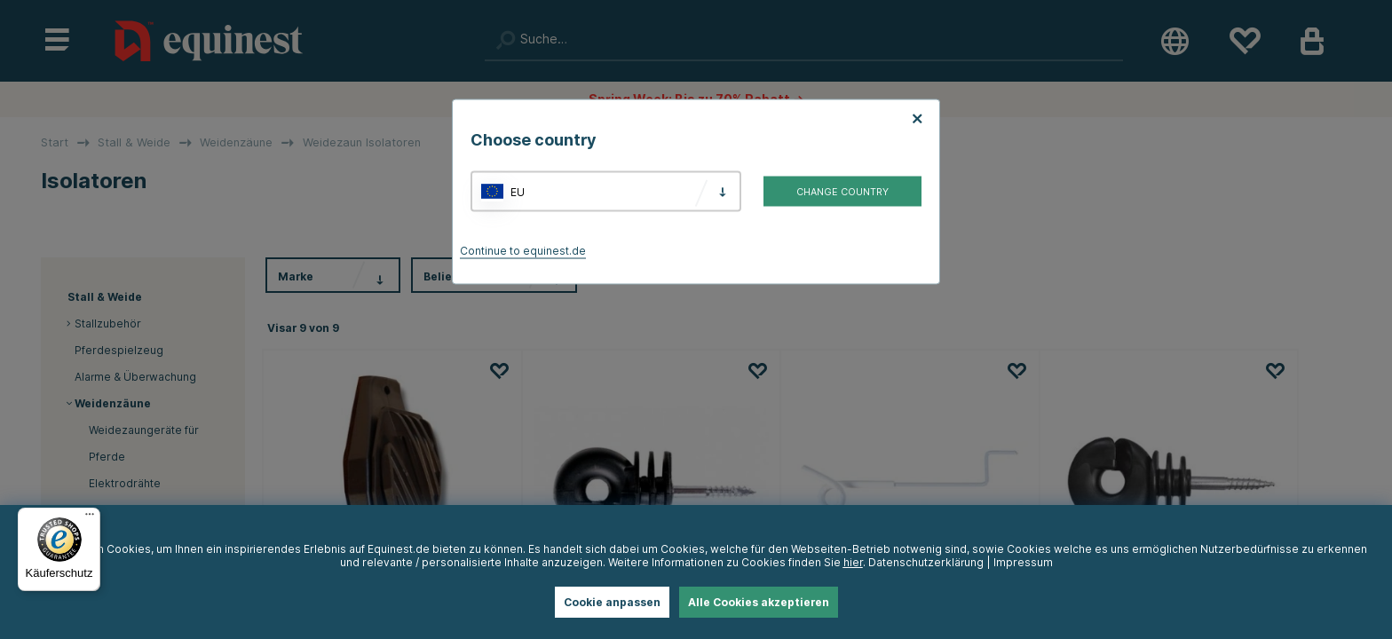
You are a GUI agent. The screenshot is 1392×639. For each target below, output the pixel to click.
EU (517, 191)
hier (853, 562)
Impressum (1023, 562)
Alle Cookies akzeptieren (758, 602)
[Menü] (89, 518)
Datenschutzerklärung (926, 562)
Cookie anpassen (612, 602)
